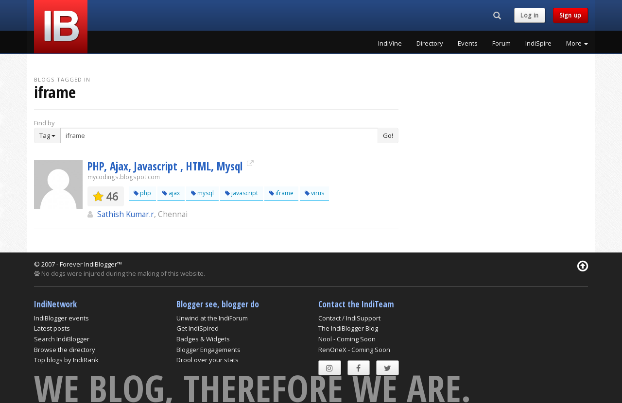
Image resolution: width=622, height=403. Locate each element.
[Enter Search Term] (219, 135)
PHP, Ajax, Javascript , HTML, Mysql (166, 166)
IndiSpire (538, 43)
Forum (501, 43)
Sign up (570, 15)
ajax (171, 193)
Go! (388, 135)
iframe (281, 193)
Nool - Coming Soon (347, 339)
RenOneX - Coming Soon (354, 349)
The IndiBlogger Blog (348, 328)
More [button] (577, 43)
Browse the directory (64, 349)
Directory (429, 43)
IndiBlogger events (61, 318)
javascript (241, 193)
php (142, 193)
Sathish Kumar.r (125, 214)
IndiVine (390, 43)
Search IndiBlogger (61, 339)
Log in (529, 15)
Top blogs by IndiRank (66, 359)
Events (468, 43)
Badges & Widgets (203, 339)
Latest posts (52, 328)
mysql (202, 193)
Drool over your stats (207, 359)
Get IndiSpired (197, 328)
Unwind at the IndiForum (212, 318)
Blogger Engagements (208, 349)
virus (314, 193)
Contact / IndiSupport (349, 318)
